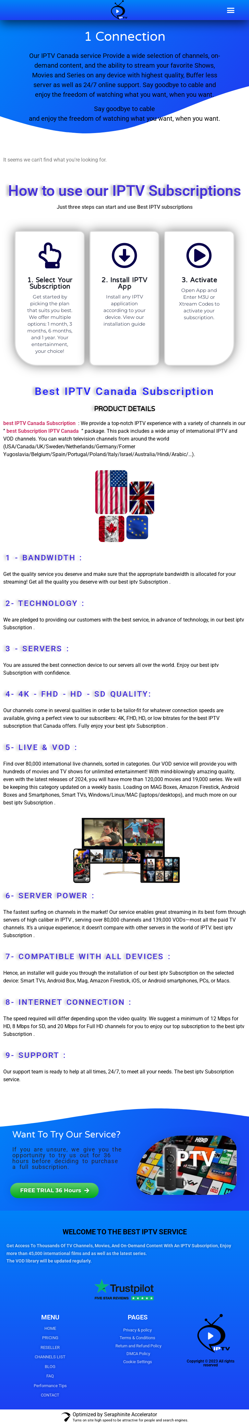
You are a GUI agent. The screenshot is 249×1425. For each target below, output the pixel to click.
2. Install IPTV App (124, 283)
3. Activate (199, 280)
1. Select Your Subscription (50, 283)
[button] (231, 10)
